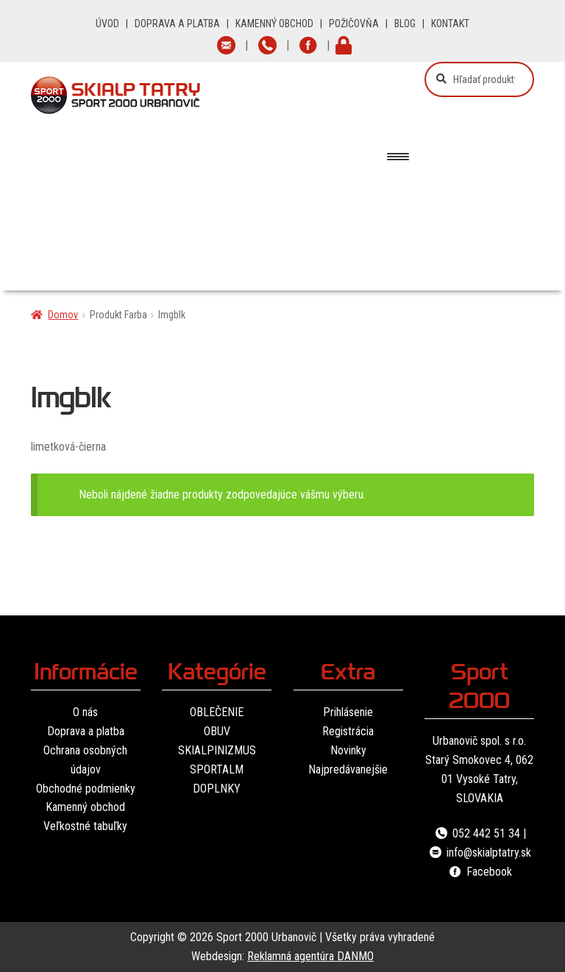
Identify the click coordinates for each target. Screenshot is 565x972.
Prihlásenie (348, 712)
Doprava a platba (85, 731)
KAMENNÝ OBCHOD (274, 23)
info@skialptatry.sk (479, 853)
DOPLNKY (217, 789)
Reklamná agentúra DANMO (310, 956)
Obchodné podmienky (85, 789)
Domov (63, 315)
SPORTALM (217, 769)
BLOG (405, 23)
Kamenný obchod (85, 807)
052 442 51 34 (476, 833)
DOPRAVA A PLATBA (177, 23)
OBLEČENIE (217, 712)
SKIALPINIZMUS (217, 750)
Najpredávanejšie (348, 769)
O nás (85, 712)
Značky (317, 252)
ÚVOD (107, 23)
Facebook (479, 872)
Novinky (348, 750)
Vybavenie (199, 252)
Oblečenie (172, 198)
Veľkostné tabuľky (85, 826)
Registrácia (348, 731)
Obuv (280, 198)
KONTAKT (450, 23)
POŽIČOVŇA (354, 23)
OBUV (217, 731)
